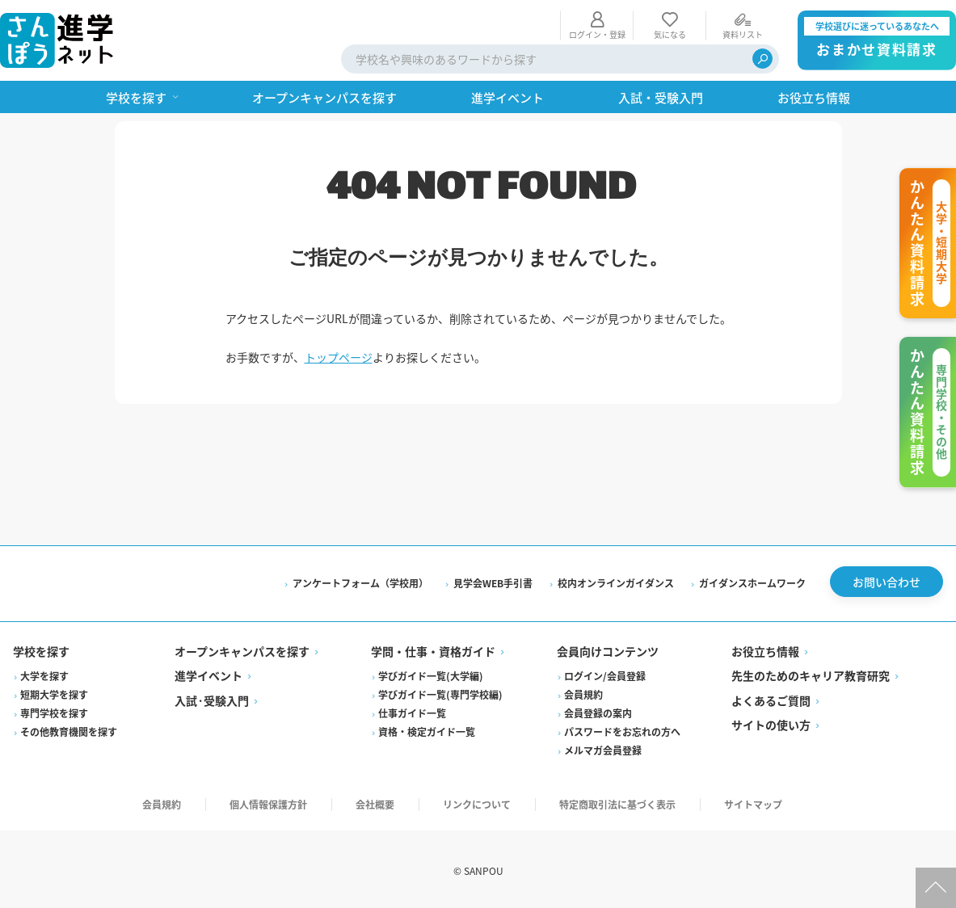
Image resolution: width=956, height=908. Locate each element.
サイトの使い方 (771, 725)
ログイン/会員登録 (605, 676)
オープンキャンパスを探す (242, 651)
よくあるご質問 (771, 700)
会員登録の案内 (598, 713)
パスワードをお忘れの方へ (622, 731)
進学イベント (208, 675)
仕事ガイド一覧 (412, 713)
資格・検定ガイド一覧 (426, 731)
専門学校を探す (54, 713)
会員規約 (583, 694)
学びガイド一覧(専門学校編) (440, 694)
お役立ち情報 (765, 651)
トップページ (339, 357)
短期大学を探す (54, 694)
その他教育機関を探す (68, 731)
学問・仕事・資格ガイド (433, 651)
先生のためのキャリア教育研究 (810, 675)
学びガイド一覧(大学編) (430, 676)
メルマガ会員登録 (603, 750)
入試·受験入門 (212, 700)
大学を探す (44, 676)
